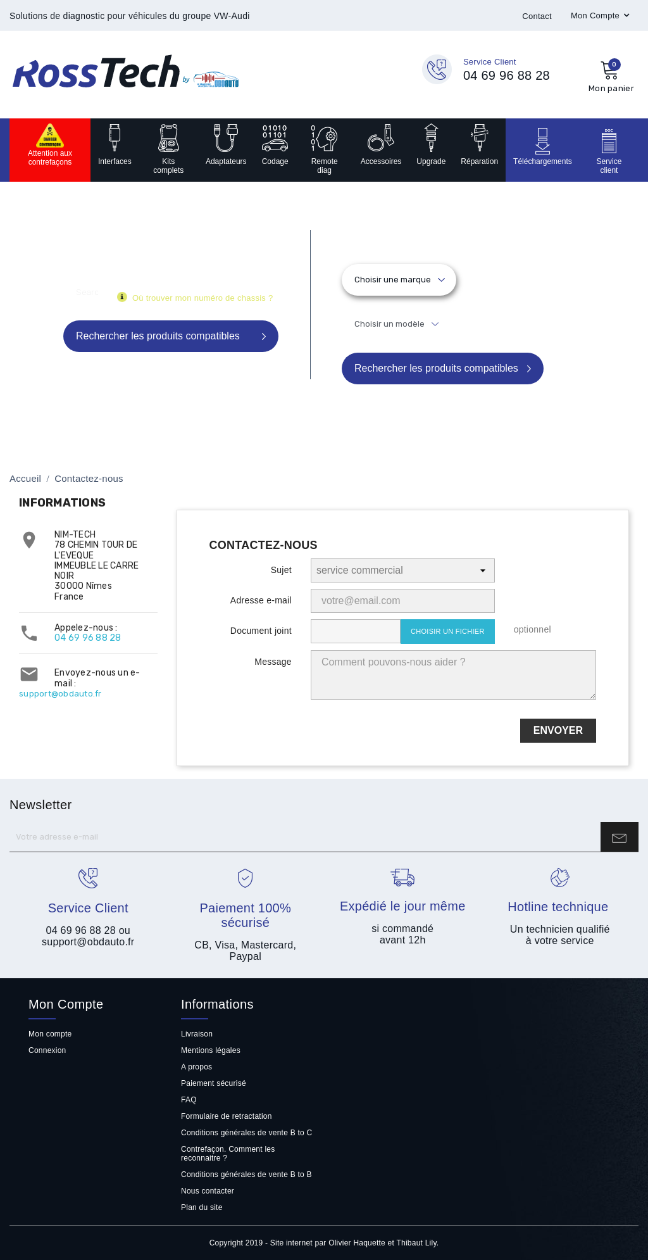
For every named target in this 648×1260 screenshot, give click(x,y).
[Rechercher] (87, 292)
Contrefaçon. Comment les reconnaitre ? (228, 1153)
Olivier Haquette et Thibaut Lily (382, 1242)
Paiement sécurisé (213, 1083)
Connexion (47, 1050)
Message (273, 662)
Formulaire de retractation (226, 1116)
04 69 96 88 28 (88, 638)
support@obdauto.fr (60, 693)
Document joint (261, 631)
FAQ (189, 1099)
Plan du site (202, 1207)
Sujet (281, 570)
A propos (196, 1066)
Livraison (197, 1034)
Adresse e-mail (261, 600)
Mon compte (50, 1034)
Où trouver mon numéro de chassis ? (202, 298)
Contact (537, 16)
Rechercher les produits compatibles (436, 368)
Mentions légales (210, 1050)
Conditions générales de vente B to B (246, 1174)
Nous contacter (207, 1191)
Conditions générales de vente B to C (246, 1132)
